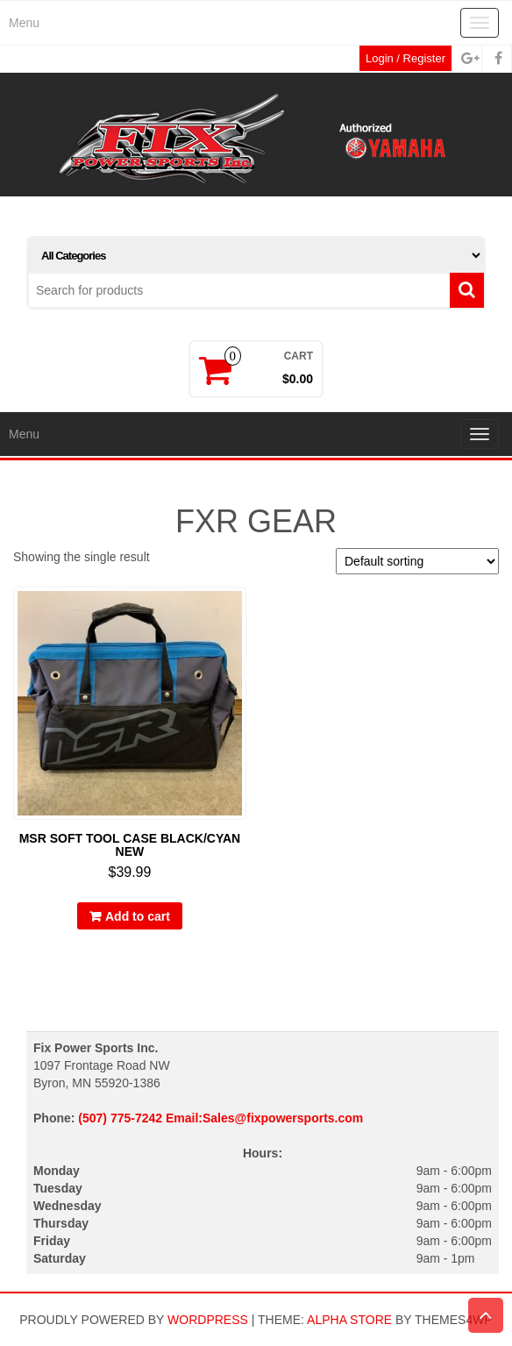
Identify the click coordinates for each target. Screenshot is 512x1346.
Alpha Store (349, 1320)
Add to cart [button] (137, 916)
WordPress (207, 1320)
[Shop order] (417, 561)
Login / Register (405, 58)
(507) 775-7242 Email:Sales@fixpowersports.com (220, 1118)
